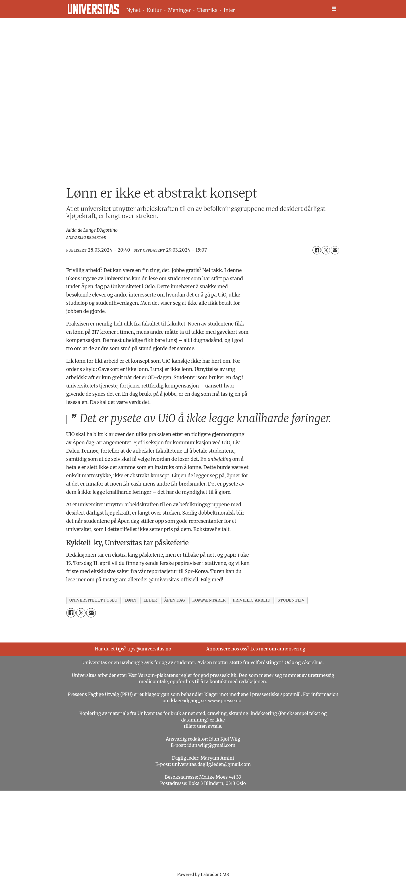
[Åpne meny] (334, 9)
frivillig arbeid (251, 600)
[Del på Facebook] (316, 250)
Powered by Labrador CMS (203, 874)
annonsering (291, 649)
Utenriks (207, 10)
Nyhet (133, 10)
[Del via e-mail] (335, 250)
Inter (229, 10)
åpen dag (174, 600)
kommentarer (209, 600)
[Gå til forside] (93, 9)
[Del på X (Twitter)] (326, 250)
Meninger (179, 10)
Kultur (154, 10)
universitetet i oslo (93, 600)
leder (150, 600)
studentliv (290, 600)
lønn (130, 600)
